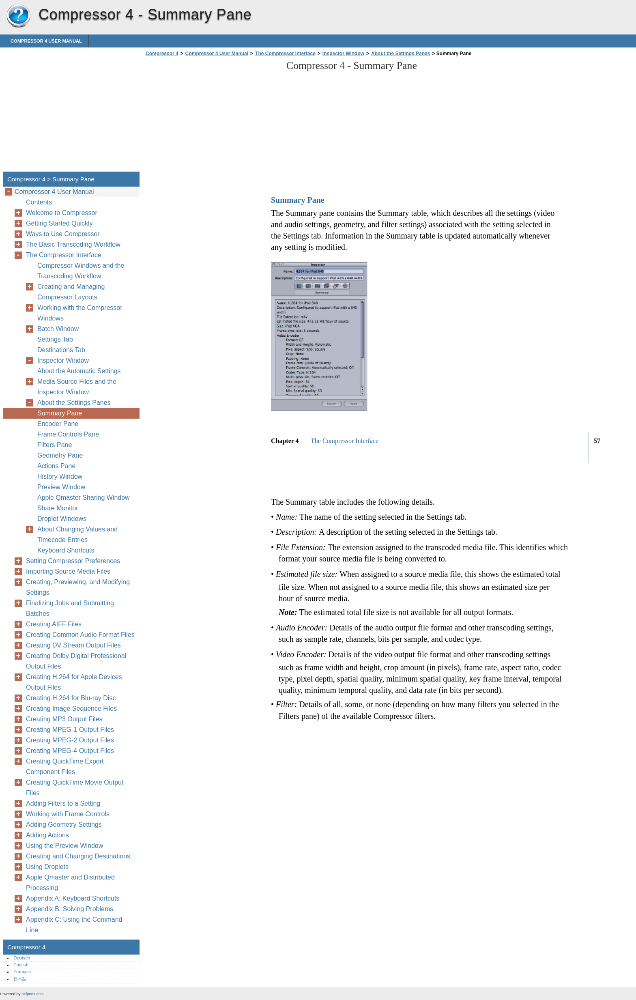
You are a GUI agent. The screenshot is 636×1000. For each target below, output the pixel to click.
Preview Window (61, 487)
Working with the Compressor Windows (79, 313)
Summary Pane (59, 413)
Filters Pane (54, 444)
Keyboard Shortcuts (66, 550)
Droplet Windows (61, 518)
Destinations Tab (61, 349)
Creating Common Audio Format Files (80, 634)
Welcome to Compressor (61, 212)
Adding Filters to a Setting (63, 803)
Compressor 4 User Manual (46, 41)
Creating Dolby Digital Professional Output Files (76, 661)
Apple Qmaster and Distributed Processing (70, 882)
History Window (59, 476)
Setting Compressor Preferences (73, 560)
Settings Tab (55, 339)
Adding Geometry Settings (64, 824)
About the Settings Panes (400, 53)
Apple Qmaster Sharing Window (83, 497)
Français (22, 971)
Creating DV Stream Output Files (73, 645)
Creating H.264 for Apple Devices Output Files (74, 682)
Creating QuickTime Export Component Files (64, 766)
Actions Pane (56, 465)
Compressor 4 (18, 16)
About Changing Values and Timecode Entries (77, 534)
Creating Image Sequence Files (71, 708)
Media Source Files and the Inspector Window (76, 387)
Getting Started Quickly (59, 223)
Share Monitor (57, 508)
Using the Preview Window (64, 845)
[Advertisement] (212, 116)
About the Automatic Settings (78, 371)
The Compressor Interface (285, 53)
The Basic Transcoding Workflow (73, 244)
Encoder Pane (57, 423)
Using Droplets (47, 866)
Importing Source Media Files (68, 571)
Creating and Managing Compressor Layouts (71, 292)
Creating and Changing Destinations (78, 856)
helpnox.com (32, 993)
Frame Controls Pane (68, 434)
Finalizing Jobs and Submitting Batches (70, 608)
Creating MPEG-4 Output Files (70, 750)
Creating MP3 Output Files (64, 719)
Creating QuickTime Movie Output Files (74, 787)
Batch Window (58, 328)
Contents (39, 202)
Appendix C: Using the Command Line (74, 924)
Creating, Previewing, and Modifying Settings (78, 587)
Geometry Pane (60, 455)
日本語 (20, 978)
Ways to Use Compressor (63, 233)
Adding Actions (47, 835)
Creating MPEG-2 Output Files (70, 740)
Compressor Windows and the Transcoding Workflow (80, 271)
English (20, 964)
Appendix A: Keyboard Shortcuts (72, 898)
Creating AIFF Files (54, 624)
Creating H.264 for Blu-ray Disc (71, 698)
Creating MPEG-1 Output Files (70, 729)
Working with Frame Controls (68, 814)
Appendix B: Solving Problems (69, 908)
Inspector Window (343, 53)
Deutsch (21, 957)
